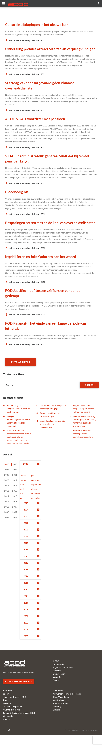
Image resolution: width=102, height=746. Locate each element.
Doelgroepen (59, 684)
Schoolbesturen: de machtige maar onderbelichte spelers (83, 444)
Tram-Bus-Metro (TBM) (14, 707)
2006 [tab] (6, 528)
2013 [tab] (14, 506)
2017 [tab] (14, 496)
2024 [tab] (6, 480)
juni (21, 508)
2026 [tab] (6, 474)
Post (5, 710)
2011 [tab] (14, 512)
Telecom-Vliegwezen (12, 717)
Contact (56, 690)
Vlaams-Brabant (60, 714)
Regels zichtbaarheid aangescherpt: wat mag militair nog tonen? (83, 419)
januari (23, 486)
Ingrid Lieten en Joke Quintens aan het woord (43, 267)
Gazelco (7, 714)
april (22, 499)
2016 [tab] (6, 501)
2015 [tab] (14, 501)
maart (22, 495)
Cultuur (6, 730)
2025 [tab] (14, 474)
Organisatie (58, 675)
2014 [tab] (6, 506)
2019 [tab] (14, 490)
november (36, 504)
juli (32, 486)
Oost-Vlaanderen (61, 707)
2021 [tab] (14, 485)
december (36, 508)
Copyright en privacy (18, 692)
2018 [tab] (6, 496)
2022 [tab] (6, 485)
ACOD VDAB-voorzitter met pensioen (37, 124)
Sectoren (7, 701)
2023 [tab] (14, 480)
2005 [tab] (14, 528)
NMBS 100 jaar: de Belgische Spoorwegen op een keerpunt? (18, 419)
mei (21, 504)
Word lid (57, 687)
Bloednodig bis (17, 197)
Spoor (6, 704)
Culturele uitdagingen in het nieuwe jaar (39, 24)
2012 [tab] (6, 512)
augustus (35, 490)
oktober (35, 499)
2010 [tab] (6, 517)
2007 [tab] (14, 522)
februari (23, 490)
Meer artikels (21, 372)
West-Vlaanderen (61, 710)
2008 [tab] (6, 522)
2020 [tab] (6, 490)
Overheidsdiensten (11, 720)
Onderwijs (8, 726)
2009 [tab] (14, 517)
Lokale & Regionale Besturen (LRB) (19, 723)
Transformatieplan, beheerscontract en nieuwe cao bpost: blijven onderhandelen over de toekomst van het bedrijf (19, 447)
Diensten (57, 681)
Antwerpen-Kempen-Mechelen (67, 704)
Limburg (57, 717)
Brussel (56, 720)
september (36, 495)
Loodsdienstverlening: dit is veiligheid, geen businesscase (52, 434)
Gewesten (58, 701)
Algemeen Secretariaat (63, 678)
